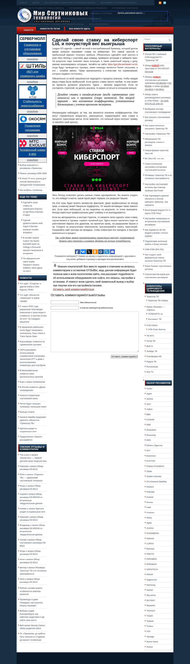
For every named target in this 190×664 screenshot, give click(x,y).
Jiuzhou (150, 528)
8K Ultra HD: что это (154, 158)
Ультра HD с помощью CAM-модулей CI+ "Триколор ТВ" (155, 57)
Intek (148, 507)
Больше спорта (27, 412)
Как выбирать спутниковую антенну (118, 3)
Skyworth (150, 605)
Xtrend (149, 647)
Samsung (150, 585)
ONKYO (150, 554)
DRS (148, 440)
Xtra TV (149, 372)
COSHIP (150, 419)
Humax (149, 502)
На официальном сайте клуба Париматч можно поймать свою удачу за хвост (32, 264)
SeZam (149, 590)
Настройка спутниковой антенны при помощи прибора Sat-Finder (156, 187)
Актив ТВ (150, 341)
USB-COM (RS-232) (154, 249)
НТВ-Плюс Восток (156, 329)
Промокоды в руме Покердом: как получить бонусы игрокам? (31, 602)
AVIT (148, 404)
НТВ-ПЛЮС (152, 325)
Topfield (150, 621)
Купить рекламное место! (130, 13)
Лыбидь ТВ (151, 351)
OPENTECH (152, 569)
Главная (23, 3)
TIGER (149, 616)
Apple (149, 394)
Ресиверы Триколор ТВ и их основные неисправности (33, 570)
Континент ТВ (154, 319)
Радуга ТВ (151, 361)
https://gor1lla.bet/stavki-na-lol (122, 64)
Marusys (150, 549)
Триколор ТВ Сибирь (158, 300)
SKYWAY (150, 600)
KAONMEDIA (152, 533)
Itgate (149, 523)
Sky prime (151, 595)
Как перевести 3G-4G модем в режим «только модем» (156, 233)
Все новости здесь (79, 29)
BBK (148, 414)
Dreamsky (151, 435)
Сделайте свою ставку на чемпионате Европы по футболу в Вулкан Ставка (33, 208)
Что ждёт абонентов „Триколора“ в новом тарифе (29, 298)
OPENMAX (151, 564)
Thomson (150, 610)
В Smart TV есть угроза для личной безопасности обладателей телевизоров (33, 181)
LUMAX (150, 543)
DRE (148, 424)
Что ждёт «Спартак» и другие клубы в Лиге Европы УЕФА (30, 286)
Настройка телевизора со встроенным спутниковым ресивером (157, 221)
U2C (148, 631)
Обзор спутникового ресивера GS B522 (33, 543)
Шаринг (36, 3)
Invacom (150, 512)
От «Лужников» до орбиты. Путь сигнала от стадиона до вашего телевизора (33, 636)
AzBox (149, 409)
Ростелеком (152, 367)
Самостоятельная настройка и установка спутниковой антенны (156, 167)
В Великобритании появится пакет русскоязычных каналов (31, 373)
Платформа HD (153, 356)
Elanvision (151, 456)
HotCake (150, 492)
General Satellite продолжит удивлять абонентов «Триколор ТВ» (33, 420)
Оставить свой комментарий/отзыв (73, 289)
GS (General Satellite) (156, 481)
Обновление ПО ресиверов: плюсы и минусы (154, 142)
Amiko (149, 388)
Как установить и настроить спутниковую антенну (70, 3)
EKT (148, 450)
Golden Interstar (153, 476)
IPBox (149, 518)
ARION (149, 399)
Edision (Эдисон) (154, 445)
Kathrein (150, 538)
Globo (149, 471)
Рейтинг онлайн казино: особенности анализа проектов (31, 591)
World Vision (152, 641)
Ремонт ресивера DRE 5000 (33, 173)
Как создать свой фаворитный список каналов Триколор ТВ (155, 257)
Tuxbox (149, 626)
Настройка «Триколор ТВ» (157, 134)
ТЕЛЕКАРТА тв (155, 314)
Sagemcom (151, 580)
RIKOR (149, 574)
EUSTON (150, 461)
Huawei (149, 497)
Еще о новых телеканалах (32, 382)
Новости (28, 30)
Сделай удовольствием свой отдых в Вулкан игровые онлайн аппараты (33, 226)
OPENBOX (151, 559)
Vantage (150, 636)
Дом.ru (149, 346)
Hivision (150, 487)
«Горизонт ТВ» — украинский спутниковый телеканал (32, 477)
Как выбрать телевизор (31, 190)
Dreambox (151, 430)
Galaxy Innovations (155, 466)
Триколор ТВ (152, 296)
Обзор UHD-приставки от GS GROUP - (157, 68)
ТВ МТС (150, 336)
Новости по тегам (50, 29)
